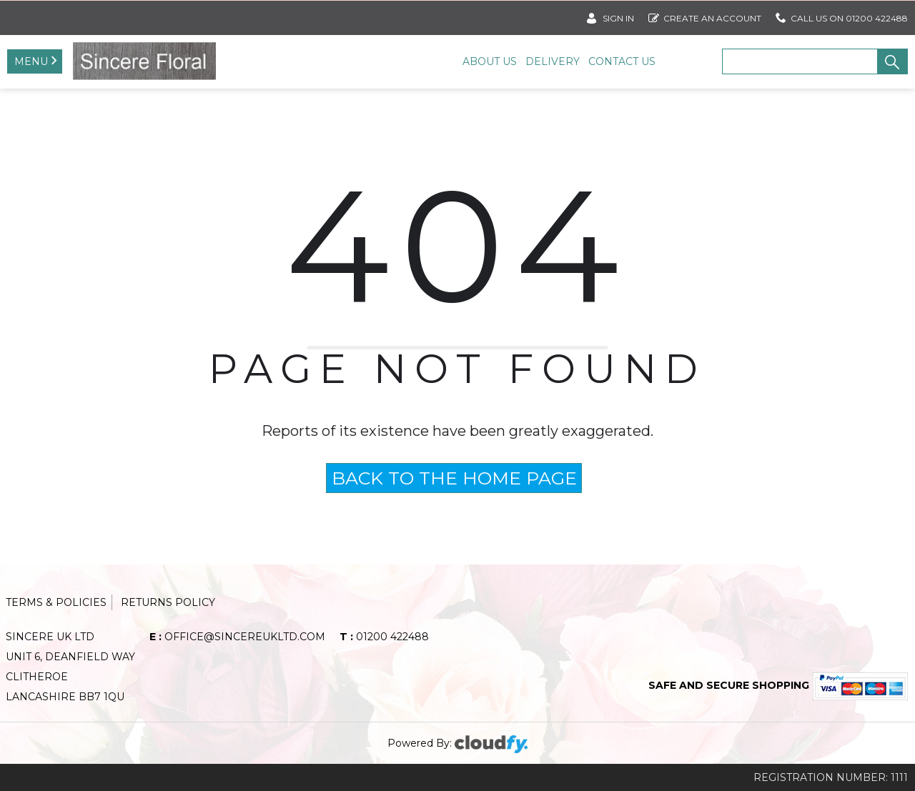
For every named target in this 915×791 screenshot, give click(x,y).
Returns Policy (168, 602)
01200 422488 (384, 636)
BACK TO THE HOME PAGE (454, 478)
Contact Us (622, 61)
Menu (31, 61)
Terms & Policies (56, 602)
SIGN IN (610, 15)
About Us (490, 61)
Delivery (552, 61)
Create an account (704, 15)
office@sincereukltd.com (237, 636)
